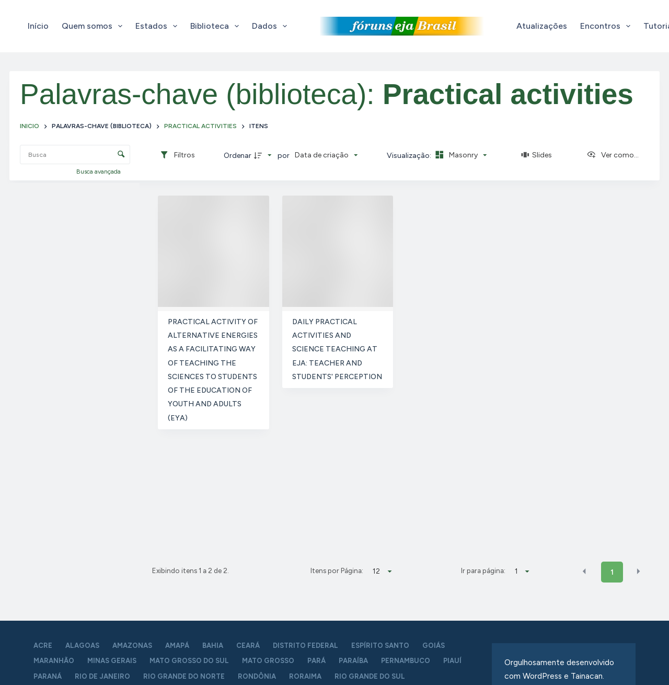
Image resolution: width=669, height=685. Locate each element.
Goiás (433, 645)
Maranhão (53, 661)
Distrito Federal (305, 645)
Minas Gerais (111, 661)
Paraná (47, 676)
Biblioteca (216, 26)
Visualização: (410, 155)
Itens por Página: (336, 570)
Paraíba (353, 661)
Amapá (177, 645)
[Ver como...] (612, 155)
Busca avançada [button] (99, 171)
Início (38, 26)
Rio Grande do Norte (184, 676)
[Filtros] (177, 155)
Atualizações (541, 26)
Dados (271, 26)
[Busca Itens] (75, 154)
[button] (584, 571)
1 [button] (612, 572)
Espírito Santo (380, 645)
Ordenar (237, 155)
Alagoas (82, 645)
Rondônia (257, 676)
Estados (158, 26)
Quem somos (94, 26)
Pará (316, 661)
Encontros (607, 26)
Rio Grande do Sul (369, 676)
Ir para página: (483, 570)
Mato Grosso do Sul (189, 661)
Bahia (212, 645)
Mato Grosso (268, 661)
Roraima (305, 676)
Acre (42, 645)
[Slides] (537, 155)
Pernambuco (405, 661)
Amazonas (132, 645)
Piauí (452, 661)
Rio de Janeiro (102, 676)
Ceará (248, 645)
